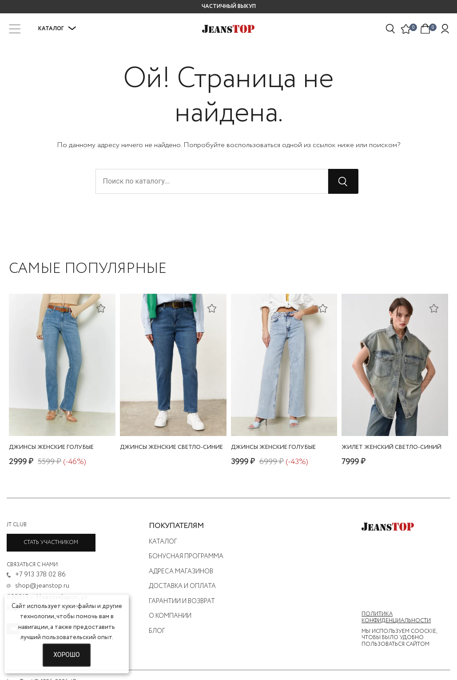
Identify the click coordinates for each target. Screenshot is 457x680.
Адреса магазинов (181, 571)
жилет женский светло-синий (391, 447)
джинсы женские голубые (51, 447)
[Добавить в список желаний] (101, 308)
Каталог (57, 28)
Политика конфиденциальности (396, 617)
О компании (170, 616)
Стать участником (51, 542)
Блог (157, 631)
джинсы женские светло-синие (171, 447)
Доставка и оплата (182, 586)
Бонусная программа (186, 556)
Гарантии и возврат (182, 601)
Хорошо (66, 654)
